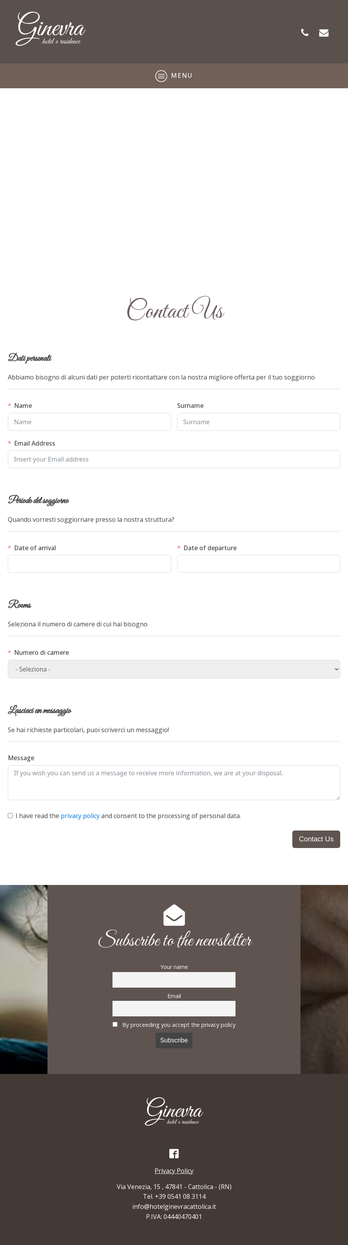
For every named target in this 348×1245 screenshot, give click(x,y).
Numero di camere (41, 652)
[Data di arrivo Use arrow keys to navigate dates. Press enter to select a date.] (89, 564)
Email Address (34, 443)
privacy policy (80, 815)
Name (23, 405)
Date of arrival (35, 548)
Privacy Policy (174, 1170)
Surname (190, 405)
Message (21, 758)
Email (174, 996)
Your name (174, 966)
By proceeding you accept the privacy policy (173, 1024)
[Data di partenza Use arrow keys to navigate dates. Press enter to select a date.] (259, 564)
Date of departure (210, 548)
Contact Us (316, 839)
